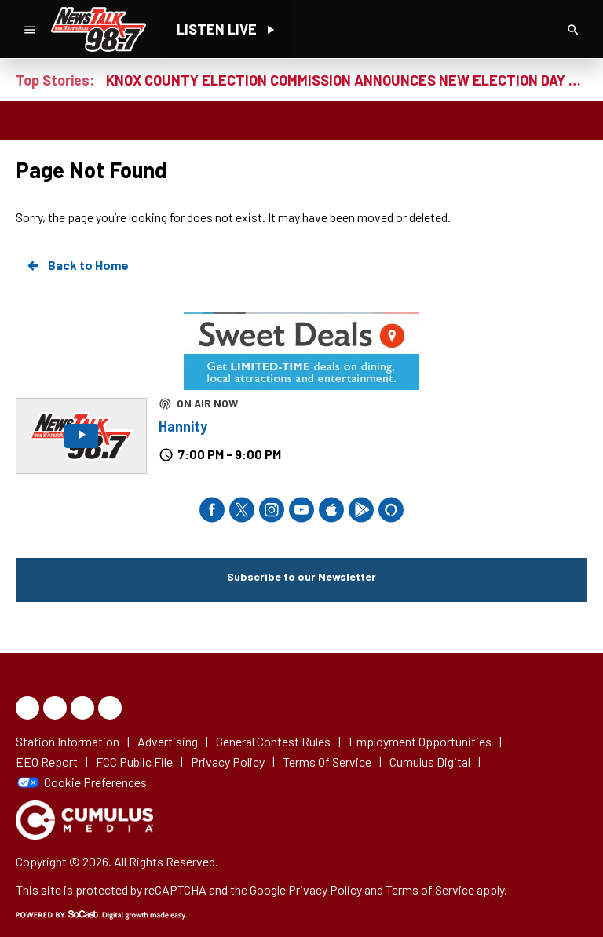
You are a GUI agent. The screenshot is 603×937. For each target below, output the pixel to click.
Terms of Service (430, 889)
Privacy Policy (325, 889)
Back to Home (77, 265)
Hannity (183, 426)
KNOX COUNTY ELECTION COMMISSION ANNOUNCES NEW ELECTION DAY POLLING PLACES (346, 80)
